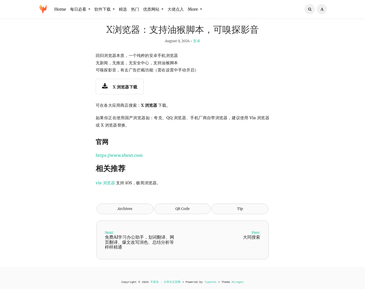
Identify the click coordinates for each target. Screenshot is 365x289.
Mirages (238, 282)
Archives (125, 216)
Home (60, 9)
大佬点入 (176, 9)
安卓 (196, 48)
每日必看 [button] (78, 9)
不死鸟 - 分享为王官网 (165, 282)
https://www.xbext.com (119, 162)
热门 (135, 9)
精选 (123, 9)
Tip (240, 216)
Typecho (210, 282)
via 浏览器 (105, 190)
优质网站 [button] (151, 9)
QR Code (182, 216)
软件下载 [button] (103, 9)
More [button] (193, 9)
